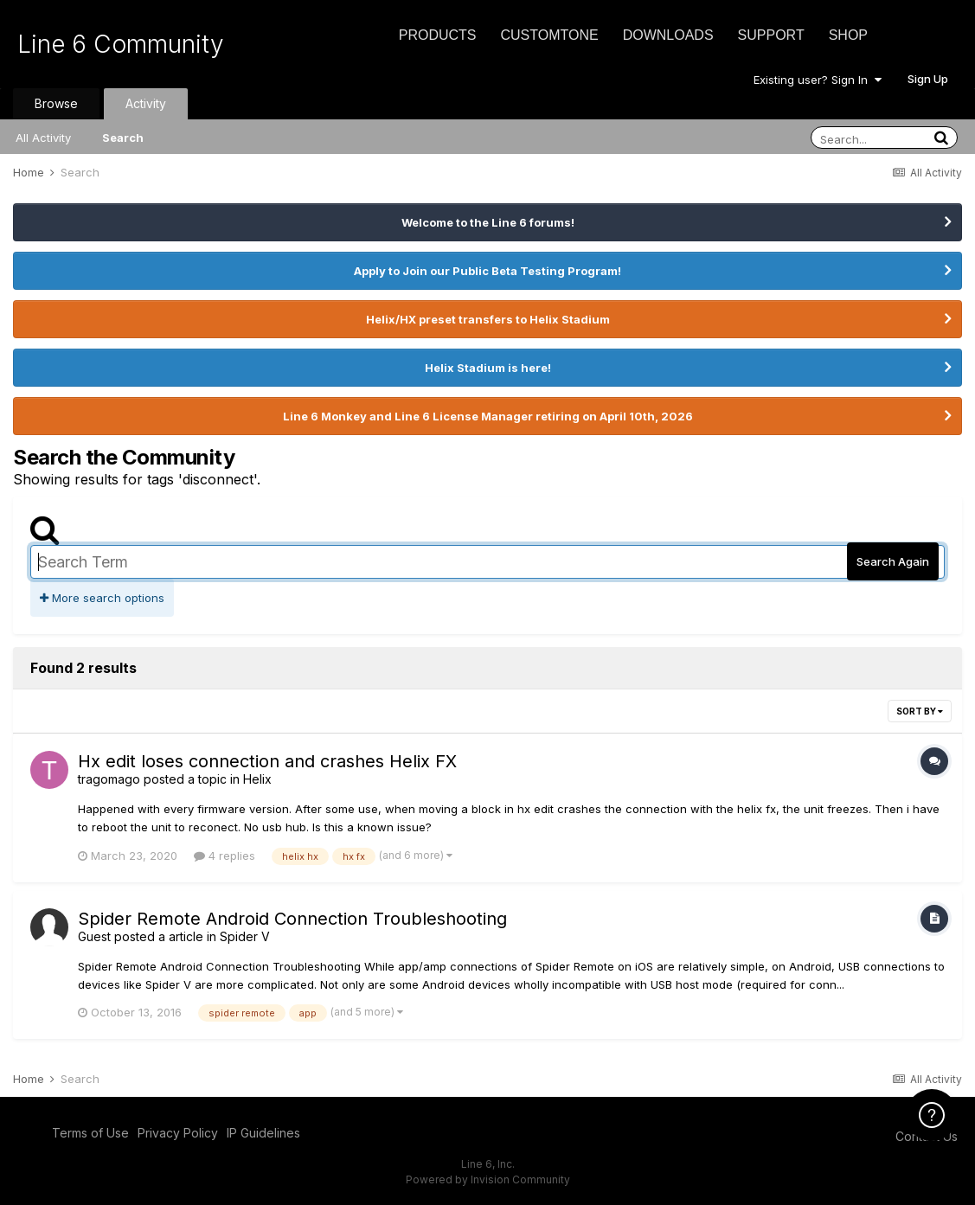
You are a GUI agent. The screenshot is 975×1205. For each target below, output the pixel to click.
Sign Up (928, 79)
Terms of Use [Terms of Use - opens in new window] (90, 1132)
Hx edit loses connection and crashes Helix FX (267, 761)
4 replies (224, 855)
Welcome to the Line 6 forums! (487, 222)
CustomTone (549, 35)
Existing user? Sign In (818, 80)
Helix (257, 779)
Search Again (892, 561)
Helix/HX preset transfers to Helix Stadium (488, 319)
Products (438, 35)
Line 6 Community (120, 44)
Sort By (919, 711)
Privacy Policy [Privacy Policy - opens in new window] (178, 1132)
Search (123, 137)
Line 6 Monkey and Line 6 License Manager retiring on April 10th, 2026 (488, 416)
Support (771, 35)
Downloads (668, 35)
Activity (145, 103)
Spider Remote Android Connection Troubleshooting (292, 918)
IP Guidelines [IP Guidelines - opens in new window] (263, 1132)
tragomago (109, 779)
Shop (848, 35)
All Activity (43, 137)
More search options (102, 598)
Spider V (245, 936)
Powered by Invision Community (488, 1179)
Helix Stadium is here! (488, 368)
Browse (56, 103)
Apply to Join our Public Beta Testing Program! (487, 271)
